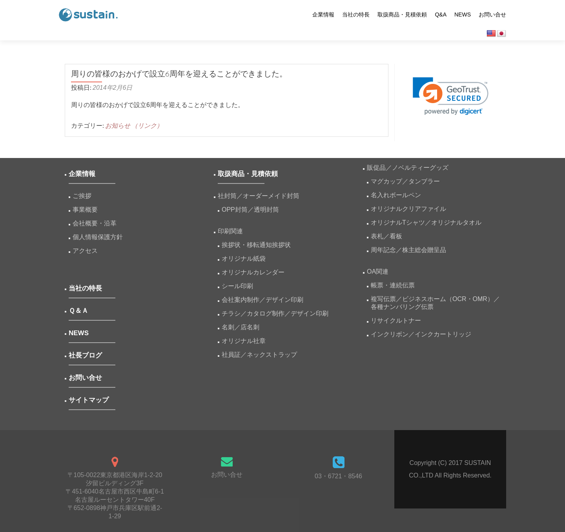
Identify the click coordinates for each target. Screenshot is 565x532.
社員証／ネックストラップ (259, 354)
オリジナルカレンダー (253, 272)
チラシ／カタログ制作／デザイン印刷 (275, 313)
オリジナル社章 (244, 341)
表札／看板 (386, 236)
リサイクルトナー (396, 320)
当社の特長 (356, 14)
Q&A (441, 14)
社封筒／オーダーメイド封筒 (258, 195)
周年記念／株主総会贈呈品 (408, 250)
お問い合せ (492, 14)
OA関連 (377, 271)
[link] (450, 96)
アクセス (85, 250)
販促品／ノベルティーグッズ (407, 167)
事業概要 (85, 209)
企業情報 (323, 14)
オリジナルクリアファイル (408, 208)
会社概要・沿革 (95, 223)
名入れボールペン (396, 195)
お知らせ (117, 125)
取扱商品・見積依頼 (402, 14)
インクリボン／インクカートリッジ (421, 334)
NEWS (462, 14)
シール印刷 (237, 286)
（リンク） (147, 125)
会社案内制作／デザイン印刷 (262, 299)
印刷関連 (230, 231)
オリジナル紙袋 (244, 258)
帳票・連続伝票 (396, 285)
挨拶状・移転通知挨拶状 (256, 244)
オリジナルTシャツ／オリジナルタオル (426, 222)
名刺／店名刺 (240, 327)
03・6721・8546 (338, 476)
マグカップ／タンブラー (405, 181)
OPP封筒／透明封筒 (250, 209)
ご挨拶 (82, 195)
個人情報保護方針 (98, 237)
